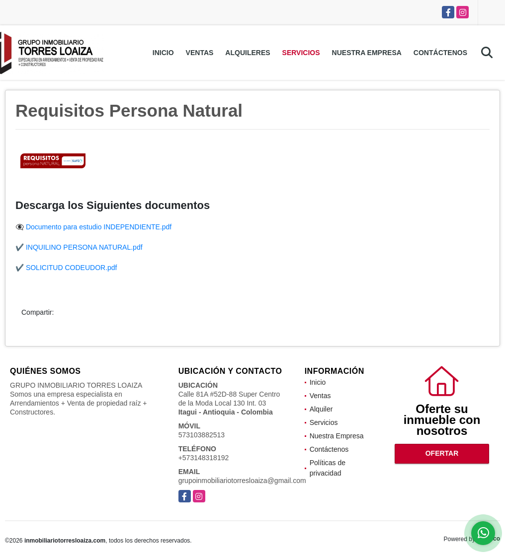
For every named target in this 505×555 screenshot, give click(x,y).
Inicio (163, 53)
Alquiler (321, 409)
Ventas (200, 53)
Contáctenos (440, 53)
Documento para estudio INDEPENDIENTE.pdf (98, 227)
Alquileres (247, 53)
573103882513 (201, 435)
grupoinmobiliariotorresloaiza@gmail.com (242, 481)
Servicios (301, 53)
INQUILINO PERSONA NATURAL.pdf (84, 247)
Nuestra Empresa (367, 53)
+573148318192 (203, 458)
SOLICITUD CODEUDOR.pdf (71, 268)
